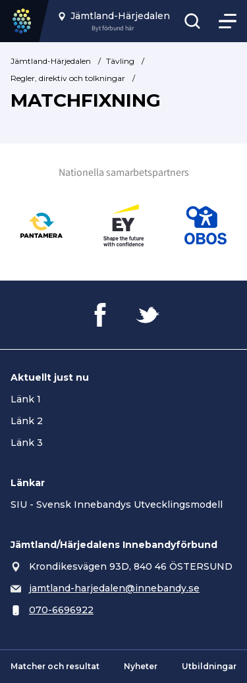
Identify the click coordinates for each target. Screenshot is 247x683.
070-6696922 (61, 610)
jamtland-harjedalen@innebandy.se (114, 588)
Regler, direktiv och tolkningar (68, 78)
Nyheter (140, 666)
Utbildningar (209, 666)
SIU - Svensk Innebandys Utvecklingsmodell (117, 504)
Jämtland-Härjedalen (51, 61)
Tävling (120, 61)
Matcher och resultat (55, 666)
